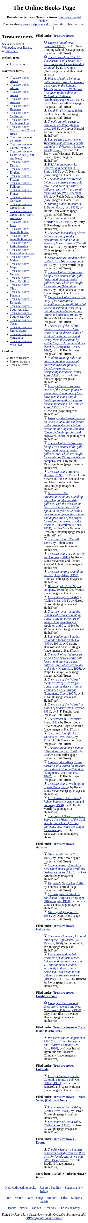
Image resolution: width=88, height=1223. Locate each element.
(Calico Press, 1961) (62, 598)
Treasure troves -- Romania (21, 300)
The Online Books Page (44, 7)
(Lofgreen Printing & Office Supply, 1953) (64, 898)
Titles (64, 1197)
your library (24, 47)
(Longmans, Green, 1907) (63, 686)
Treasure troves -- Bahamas (21, 107)
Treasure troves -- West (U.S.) (21, 342)
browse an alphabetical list (36, 24)
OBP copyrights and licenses (44, 1218)
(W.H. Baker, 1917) (64, 1155)
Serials (44, 1201)
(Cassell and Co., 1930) (65, 240)
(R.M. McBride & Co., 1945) (60, 220)
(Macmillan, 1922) (64, 281)
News (23, 1208)
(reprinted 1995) (59, 44)
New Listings (35, 1197)
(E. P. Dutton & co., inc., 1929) (64, 205)
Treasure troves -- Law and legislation (22, 251)
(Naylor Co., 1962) (66, 883)
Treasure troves (63, 35)
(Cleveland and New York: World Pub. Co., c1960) (62, 1006)
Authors (52, 1197)
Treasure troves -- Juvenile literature (21, 237)
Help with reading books (20, 1187)
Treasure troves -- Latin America (21, 244)
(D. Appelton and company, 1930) (64, 801)
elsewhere (11, 51)
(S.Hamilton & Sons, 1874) (64, 511)
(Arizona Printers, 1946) (64, 869)
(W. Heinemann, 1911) (64, 187)
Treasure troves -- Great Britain (21, 205)
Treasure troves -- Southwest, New (21, 314)
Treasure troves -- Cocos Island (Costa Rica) (22, 130)
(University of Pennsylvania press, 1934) (62, 125)
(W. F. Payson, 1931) (64, 708)
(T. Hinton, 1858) (65, 110)
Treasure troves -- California (21, 114)
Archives (50, 1208)
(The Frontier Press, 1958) (63, 397)
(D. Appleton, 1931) (64, 261)
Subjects (76, 1197)
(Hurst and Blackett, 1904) (65, 306)
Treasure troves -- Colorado (21, 139)
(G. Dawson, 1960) (65, 940)
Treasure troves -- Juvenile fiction (21, 230)
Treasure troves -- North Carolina (21, 279)
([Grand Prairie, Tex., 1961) (64, 749)
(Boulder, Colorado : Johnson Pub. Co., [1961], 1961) (62, 640)
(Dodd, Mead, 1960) (63, 573)
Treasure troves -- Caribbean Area (21, 121)
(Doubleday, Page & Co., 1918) (64, 89)
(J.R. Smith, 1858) (61, 168)
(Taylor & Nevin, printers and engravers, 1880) (64, 427)
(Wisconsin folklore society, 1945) (64, 145)
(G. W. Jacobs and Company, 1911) (64, 555)
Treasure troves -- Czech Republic (21, 146)
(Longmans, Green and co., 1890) (64, 769)
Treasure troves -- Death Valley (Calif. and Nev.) (22, 155)
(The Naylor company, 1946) (62, 587)
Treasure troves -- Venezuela (21, 335)
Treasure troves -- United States (21, 328)
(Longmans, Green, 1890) (64, 338)
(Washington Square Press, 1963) (64, 785)
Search (19, 1197)
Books (12, 1208)
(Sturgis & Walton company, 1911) (64, 452)
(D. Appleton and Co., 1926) (62, 618)
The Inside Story (69, 1208)
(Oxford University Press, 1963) (61, 735)
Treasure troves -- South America (21, 307)
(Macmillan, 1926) (64, 661)
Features (35, 1208)
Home (7, 1197)
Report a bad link (50, 1187)
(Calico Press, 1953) (62, 1123)
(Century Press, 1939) (62, 366)
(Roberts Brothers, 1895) (61, 473)
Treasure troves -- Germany (21, 198)
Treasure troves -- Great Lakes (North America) (22, 214)
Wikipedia (8, 47)
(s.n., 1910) (64, 1043)
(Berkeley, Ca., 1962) (63, 967)
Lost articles (17, 64)
